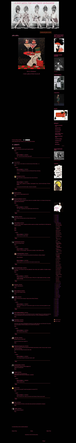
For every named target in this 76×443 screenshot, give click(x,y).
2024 (56, 217)
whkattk (15, 372)
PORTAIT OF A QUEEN (58, 228)
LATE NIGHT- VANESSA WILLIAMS (58, 256)
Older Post (49, 430)
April (56, 293)
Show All (63, 145)
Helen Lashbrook (17, 290)
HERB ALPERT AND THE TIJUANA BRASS (59, 246)
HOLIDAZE (57, 279)
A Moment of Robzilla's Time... (58, 126)
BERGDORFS (58, 254)
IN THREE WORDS (59, 253)
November (57, 283)
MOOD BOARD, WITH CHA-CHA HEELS (58, 243)
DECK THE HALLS (58, 266)
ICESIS (57, 240)
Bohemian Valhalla (58, 129)
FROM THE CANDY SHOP (59, 251)
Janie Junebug (57, 144)
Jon (15, 162)
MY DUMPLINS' (58, 282)
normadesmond (17, 241)
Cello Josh (16, 337)
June (56, 290)
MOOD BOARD (58, 230)
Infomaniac (57, 142)
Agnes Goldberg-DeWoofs (19, 312)
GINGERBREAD (58, 258)
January (57, 297)
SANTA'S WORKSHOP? (58, 249)
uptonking (16, 216)
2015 (56, 305)
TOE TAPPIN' (58, 226)
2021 (56, 221)
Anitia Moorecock (58, 319)
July (56, 289)
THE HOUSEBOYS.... (58, 238)
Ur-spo (15, 147)
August (57, 287)
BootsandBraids (57, 131)
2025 (56, 216)
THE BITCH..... (58, 280)
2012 (56, 309)
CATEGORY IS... (58, 235)
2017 (56, 302)
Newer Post (14, 430)
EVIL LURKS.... (58, 241)
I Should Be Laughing (58, 138)
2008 (56, 314)
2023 (56, 219)
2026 (56, 215)
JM (14, 387)
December (57, 222)
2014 (56, 306)
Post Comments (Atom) (34, 434)
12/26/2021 (26, 154)
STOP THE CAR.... (58, 270)
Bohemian (16, 284)
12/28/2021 (26, 207)
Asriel (15, 402)
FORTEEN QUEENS (59, 225)
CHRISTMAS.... (58, 231)
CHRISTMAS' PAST (59, 234)
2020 (56, 298)
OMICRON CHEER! (59, 236)
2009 (56, 313)
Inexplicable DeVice (20, 253)
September (58, 286)
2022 (56, 220)
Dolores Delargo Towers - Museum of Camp (59, 134)
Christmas (22, 141)
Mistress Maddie (20, 154)
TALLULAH (57, 260)
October (57, 285)
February (57, 295)
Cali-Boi (15, 408)
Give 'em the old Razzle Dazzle (58, 136)
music (25, 141)
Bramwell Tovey (17, 141)
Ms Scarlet (19, 176)
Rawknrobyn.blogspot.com (19, 346)
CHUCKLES (57, 262)
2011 (56, 310)
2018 (56, 301)
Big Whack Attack (58, 128)
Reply (15, 150)
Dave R (15, 192)
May (56, 291)
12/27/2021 (23, 176)
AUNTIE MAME (58, 269)
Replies (17, 167)
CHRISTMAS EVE (58, 232)
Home (31, 430)
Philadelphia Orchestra (31, 141)
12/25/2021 (19, 147)
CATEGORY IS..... (58, 261)
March (57, 294)
